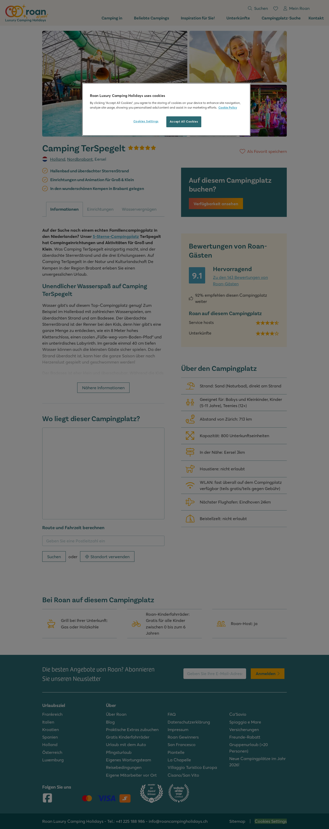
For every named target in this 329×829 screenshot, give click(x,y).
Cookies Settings (146, 121)
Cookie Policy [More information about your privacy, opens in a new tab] (227, 107)
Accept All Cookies (184, 121)
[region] (166, 109)
